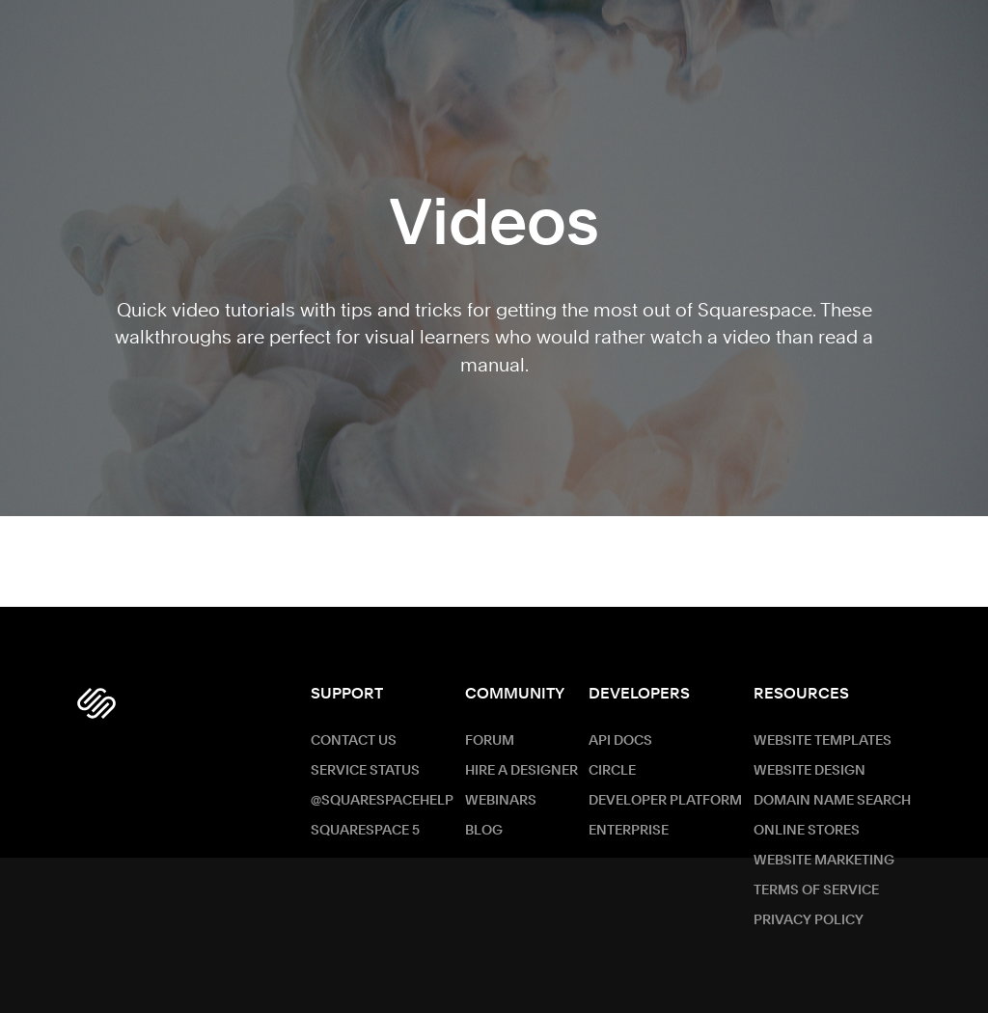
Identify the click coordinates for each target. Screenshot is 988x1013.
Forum (489, 741)
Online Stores (807, 830)
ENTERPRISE (629, 830)
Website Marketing (824, 860)
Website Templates (823, 741)
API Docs (620, 741)
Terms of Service (816, 890)
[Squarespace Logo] (96, 703)
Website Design (809, 771)
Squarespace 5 (365, 830)
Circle (612, 771)
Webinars (500, 801)
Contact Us (354, 741)
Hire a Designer (521, 771)
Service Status (365, 771)
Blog (484, 830)
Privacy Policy (809, 920)
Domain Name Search (832, 801)
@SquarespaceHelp (382, 801)
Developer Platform (665, 801)
